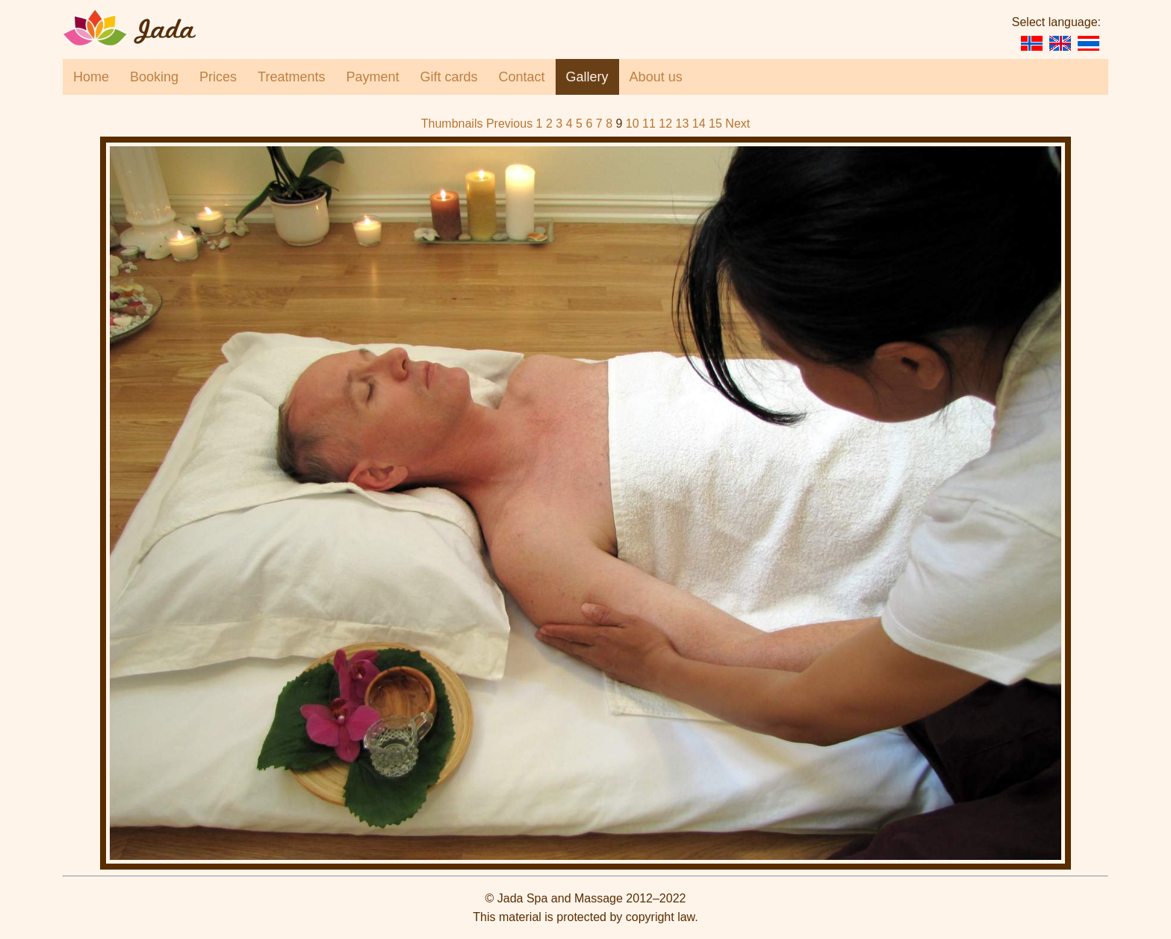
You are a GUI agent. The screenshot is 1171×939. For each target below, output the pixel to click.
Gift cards (449, 76)
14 (699, 123)
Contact (522, 76)
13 (682, 123)
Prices (218, 76)
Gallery (587, 76)
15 (715, 123)
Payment (372, 76)
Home (91, 76)
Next (737, 123)
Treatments (291, 76)
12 (665, 123)
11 (649, 123)
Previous (509, 123)
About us (656, 76)
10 (632, 123)
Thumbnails (452, 123)
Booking (154, 76)
